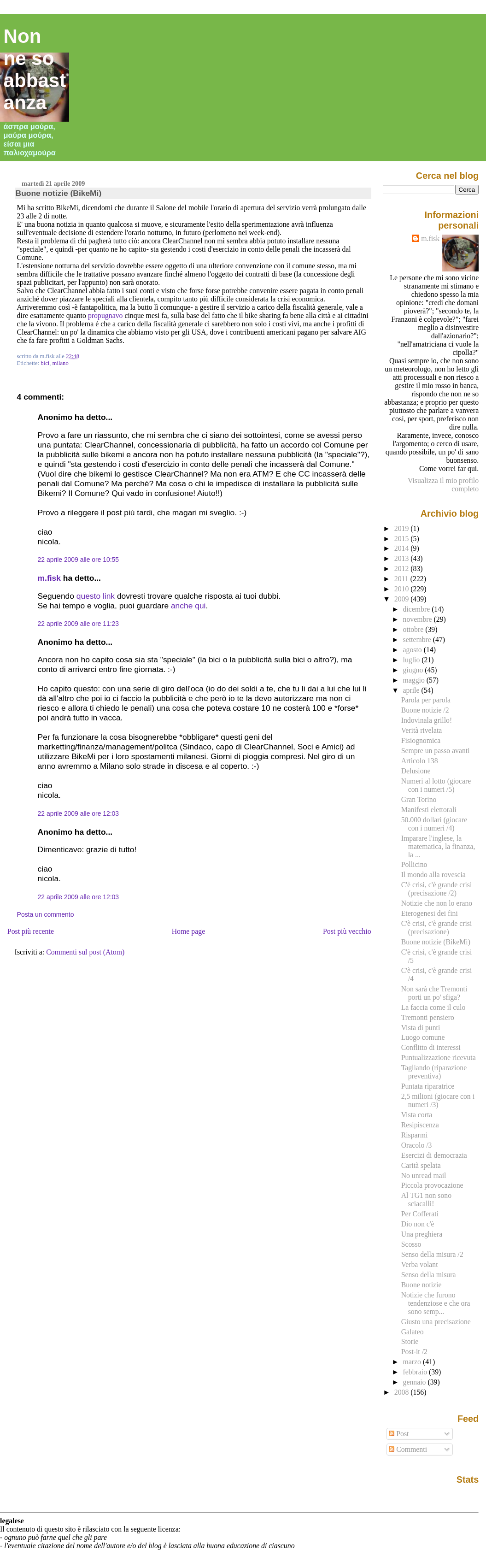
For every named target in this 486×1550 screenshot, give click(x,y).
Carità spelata (421, 1165)
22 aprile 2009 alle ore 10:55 (78, 559)
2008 (402, 1392)
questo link (95, 596)
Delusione (416, 771)
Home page (188, 931)
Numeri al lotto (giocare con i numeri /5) (436, 785)
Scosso (411, 1244)
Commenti (408, 1449)
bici (45, 363)
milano (61, 363)
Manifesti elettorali (429, 809)
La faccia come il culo (433, 1007)
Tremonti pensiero (427, 1017)
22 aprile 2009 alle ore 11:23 (78, 623)
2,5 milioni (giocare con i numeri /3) (437, 1100)
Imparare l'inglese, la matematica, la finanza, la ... (438, 846)
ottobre (414, 629)
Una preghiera (421, 1234)
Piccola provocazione (432, 1185)
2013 (402, 558)
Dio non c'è (417, 1224)
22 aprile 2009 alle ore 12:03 (78, 813)
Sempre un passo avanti (435, 750)
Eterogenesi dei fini (429, 913)
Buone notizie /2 (425, 710)
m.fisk (49, 578)
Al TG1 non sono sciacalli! (426, 1199)
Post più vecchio (347, 931)
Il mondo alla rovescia (433, 874)
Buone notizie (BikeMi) (59, 193)
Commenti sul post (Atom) (85, 952)
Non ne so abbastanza (35, 69)
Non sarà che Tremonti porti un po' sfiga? (434, 993)
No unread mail (423, 1175)
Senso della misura (428, 1275)
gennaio (415, 1382)
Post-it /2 (414, 1352)
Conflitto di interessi (431, 1047)
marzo (413, 1362)
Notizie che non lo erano (437, 903)
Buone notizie (421, 1285)
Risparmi (414, 1135)
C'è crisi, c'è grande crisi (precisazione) (436, 927)
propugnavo (105, 315)
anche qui (188, 605)
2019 (402, 528)
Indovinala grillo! (426, 720)
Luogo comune (423, 1037)
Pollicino (414, 864)
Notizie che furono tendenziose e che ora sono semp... (435, 1303)
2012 (402, 568)
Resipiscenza (420, 1125)
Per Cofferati (420, 1214)
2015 (402, 538)
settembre (418, 639)
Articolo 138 (419, 761)
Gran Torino (419, 799)
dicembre (417, 609)
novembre (418, 619)
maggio (415, 680)
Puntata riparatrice (428, 1086)
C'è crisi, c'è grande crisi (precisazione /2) (436, 889)
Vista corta (417, 1115)
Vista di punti (420, 1027)
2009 (402, 599)
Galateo (412, 1332)
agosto (413, 650)
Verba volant (419, 1264)
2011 (402, 579)
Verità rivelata (421, 730)
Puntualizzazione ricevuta (438, 1057)
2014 (402, 548)
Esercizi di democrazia (434, 1155)
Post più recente (30, 931)
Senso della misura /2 (432, 1254)
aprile (412, 690)
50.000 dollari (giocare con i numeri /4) (434, 824)
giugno (414, 670)
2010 (402, 589)
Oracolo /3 (416, 1145)
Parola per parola (426, 700)
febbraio (416, 1372)
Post (399, 1434)
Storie (410, 1341)
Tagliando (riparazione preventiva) (434, 1072)
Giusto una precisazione (436, 1322)
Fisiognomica (421, 740)
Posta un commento (45, 914)
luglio (412, 660)
